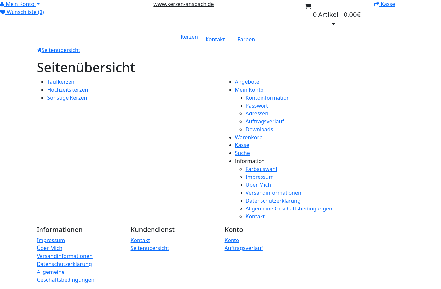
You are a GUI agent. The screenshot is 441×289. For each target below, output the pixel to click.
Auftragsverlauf (265, 121)
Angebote (247, 81)
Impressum (260, 176)
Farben (246, 39)
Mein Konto (249, 89)
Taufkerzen (61, 81)
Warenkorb (248, 137)
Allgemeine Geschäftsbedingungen (289, 208)
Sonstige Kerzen (67, 97)
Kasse (242, 145)
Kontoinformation (268, 97)
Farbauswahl (261, 169)
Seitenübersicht (61, 50)
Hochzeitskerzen (67, 89)
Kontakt (215, 39)
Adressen (257, 113)
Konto (232, 240)
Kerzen (189, 36)
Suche (242, 153)
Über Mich (258, 184)
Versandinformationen (273, 192)
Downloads (259, 129)
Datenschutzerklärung (273, 200)
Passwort (257, 105)
